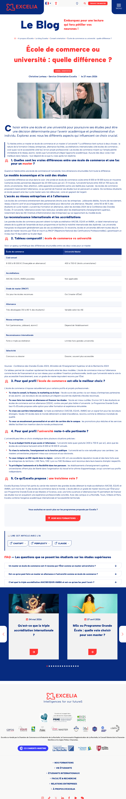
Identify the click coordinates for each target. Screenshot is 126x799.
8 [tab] (62, 666)
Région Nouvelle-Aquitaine (102, 749)
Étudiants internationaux (64, 773)
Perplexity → (42, 543)
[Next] (122, 634)
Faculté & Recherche (64, 779)
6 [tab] (58, 666)
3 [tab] (51, 666)
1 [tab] (47, 666)
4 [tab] (53, 666)
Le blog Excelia (41, 38)
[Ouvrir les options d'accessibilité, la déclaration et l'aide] (56, 3)
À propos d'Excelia (64, 789)
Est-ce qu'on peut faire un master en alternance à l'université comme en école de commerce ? (63, 574)
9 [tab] (64, 666)
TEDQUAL (79, 729)
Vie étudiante (64, 768)
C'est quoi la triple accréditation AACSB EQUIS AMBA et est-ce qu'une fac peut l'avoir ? (63, 582)
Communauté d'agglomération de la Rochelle (63, 749)
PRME (62, 720)
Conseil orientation (57, 38)
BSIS (81, 718)
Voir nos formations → (64, 518)
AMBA (44, 729)
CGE (103, 729)
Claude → (63, 543)
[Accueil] (22, 7)
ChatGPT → (19, 543)
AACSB (34, 729)
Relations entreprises (64, 784)
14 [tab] (75, 666)
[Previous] (3, 634)
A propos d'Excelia (26, 38)
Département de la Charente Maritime (85, 749)
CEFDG (10, 730)
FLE (89, 729)
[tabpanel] (33, 626)
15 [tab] (78, 666)
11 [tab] (69, 666)
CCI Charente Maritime (33, 749)
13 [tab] (73, 666)
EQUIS (23, 728)
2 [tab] (49, 666)
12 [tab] (71, 666)
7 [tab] (60, 666)
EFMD (61, 728)
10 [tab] (66, 666)
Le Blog (40, 24)
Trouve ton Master (98, 3)
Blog (78, 3)
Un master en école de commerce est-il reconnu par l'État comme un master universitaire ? (63, 566)
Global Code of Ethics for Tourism (44, 717)
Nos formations (64, 763)
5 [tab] (55, 666)
